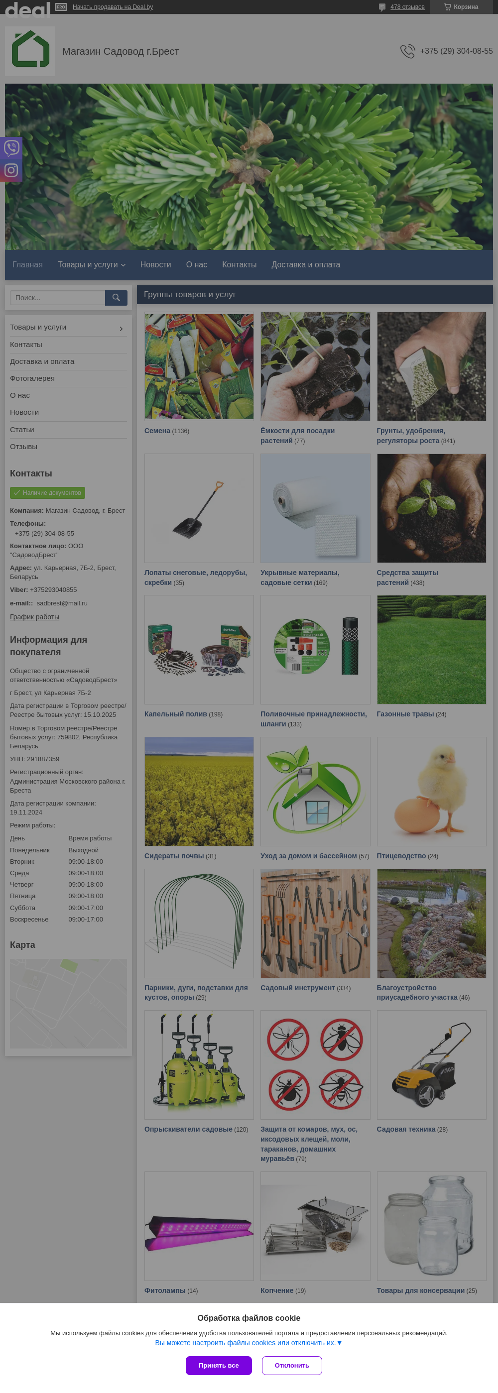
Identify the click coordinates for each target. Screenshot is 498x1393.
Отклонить (292, 1365)
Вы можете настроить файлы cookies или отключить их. (245, 1343)
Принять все (219, 1365)
